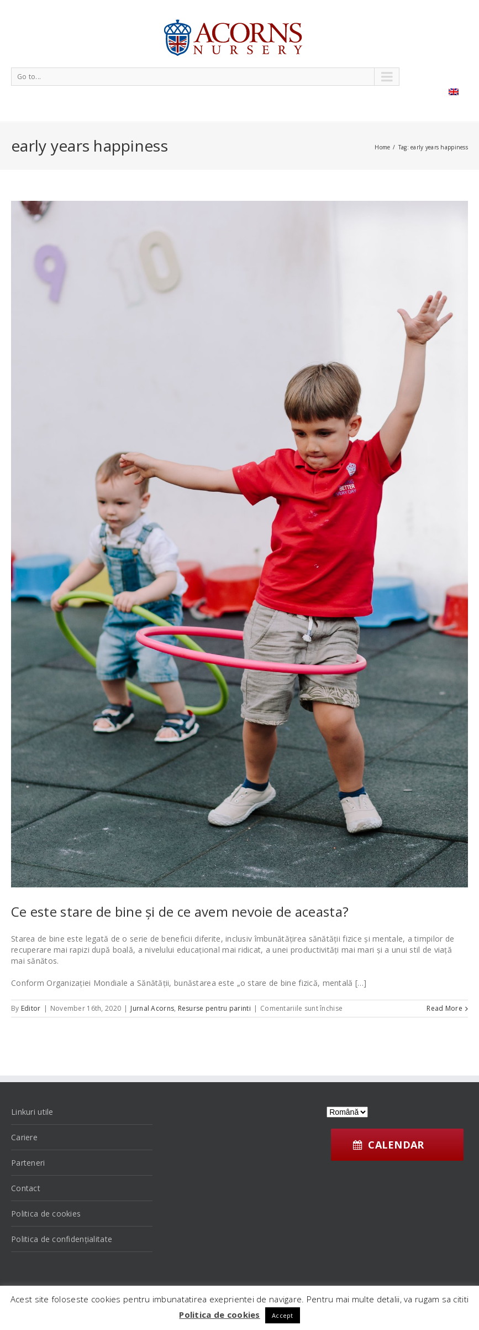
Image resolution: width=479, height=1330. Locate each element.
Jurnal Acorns (152, 1008)
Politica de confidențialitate (61, 1239)
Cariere (24, 1137)
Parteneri (28, 1162)
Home (382, 147)
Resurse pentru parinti (214, 1008)
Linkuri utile (32, 1111)
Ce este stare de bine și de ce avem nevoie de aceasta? (180, 911)
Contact (25, 1188)
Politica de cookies (46, 1213)
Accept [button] (282, 1315)
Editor (31, 1008)
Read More (444, 1008)
